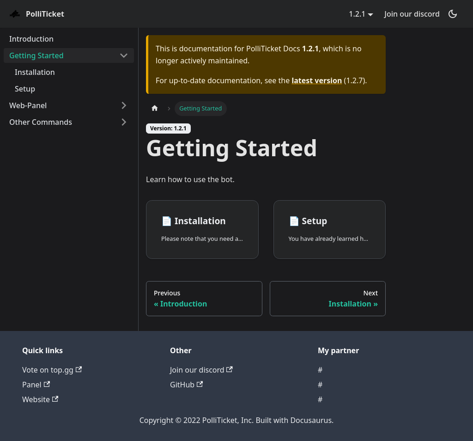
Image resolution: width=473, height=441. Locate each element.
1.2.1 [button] (357, 14)
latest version (316, 80)
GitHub (186, 385)
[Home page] (155, 108)
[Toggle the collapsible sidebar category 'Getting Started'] (124, 55)
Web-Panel (28, 105)
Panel (36, 385)
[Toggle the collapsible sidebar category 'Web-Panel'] (124, 105)
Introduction (31, 39)
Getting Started (36, 55)
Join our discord (412, 14)
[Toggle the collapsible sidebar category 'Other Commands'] (124, 122)
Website (40, 399)
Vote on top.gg (52, 370)
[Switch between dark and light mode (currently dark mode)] (452, 13)
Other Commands (40, 122)
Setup (25, 89)
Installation (35, 72)
